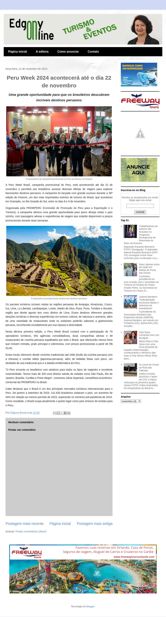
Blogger (90, 606)
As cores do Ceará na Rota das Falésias (149, 367)
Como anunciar (68, 51)
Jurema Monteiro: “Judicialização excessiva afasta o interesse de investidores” (149, 302)
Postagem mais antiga (95, 524)
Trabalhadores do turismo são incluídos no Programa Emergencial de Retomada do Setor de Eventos (141, 235)
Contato (93, 51)
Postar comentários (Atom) (30, 531)
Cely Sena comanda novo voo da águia (149, 335)
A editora (42, 51)
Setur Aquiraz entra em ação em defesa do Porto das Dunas (149, 268)
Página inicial (17, 51)
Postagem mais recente (25, 524)
